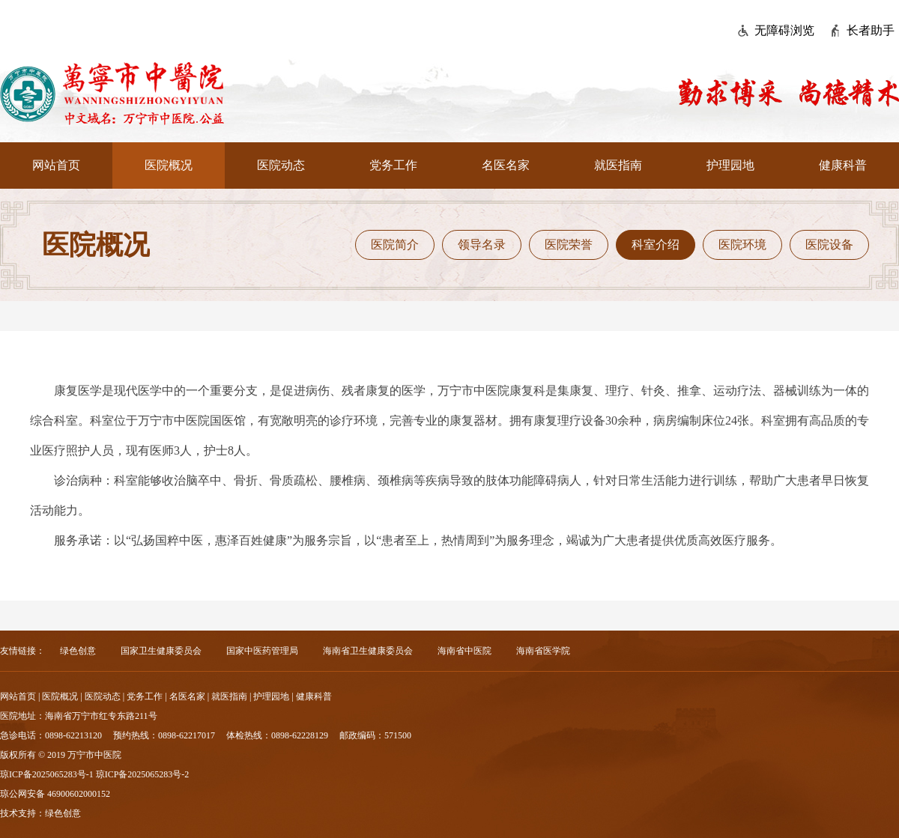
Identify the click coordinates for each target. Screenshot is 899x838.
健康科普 (843, 165)
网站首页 (56, 165)
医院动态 (281, 165)
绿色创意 (78, 651)
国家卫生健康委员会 (161, 651)
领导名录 (482, 244)
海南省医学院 (543, 651)
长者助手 (871, 30)
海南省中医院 (464, 651)
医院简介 (395, 244)
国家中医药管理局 (262, 651)
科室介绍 (655, 244)
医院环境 (742, 244)
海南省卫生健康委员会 (368, 651)
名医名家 (506, 165)
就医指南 (618, 165)
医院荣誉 (569, 244)
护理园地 (730, 165)
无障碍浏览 (784, 30)
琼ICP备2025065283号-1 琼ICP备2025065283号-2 (94, 774)
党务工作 (393, 165)
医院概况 (169, 165)
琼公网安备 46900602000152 (55, 794)
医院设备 (829, 244)
